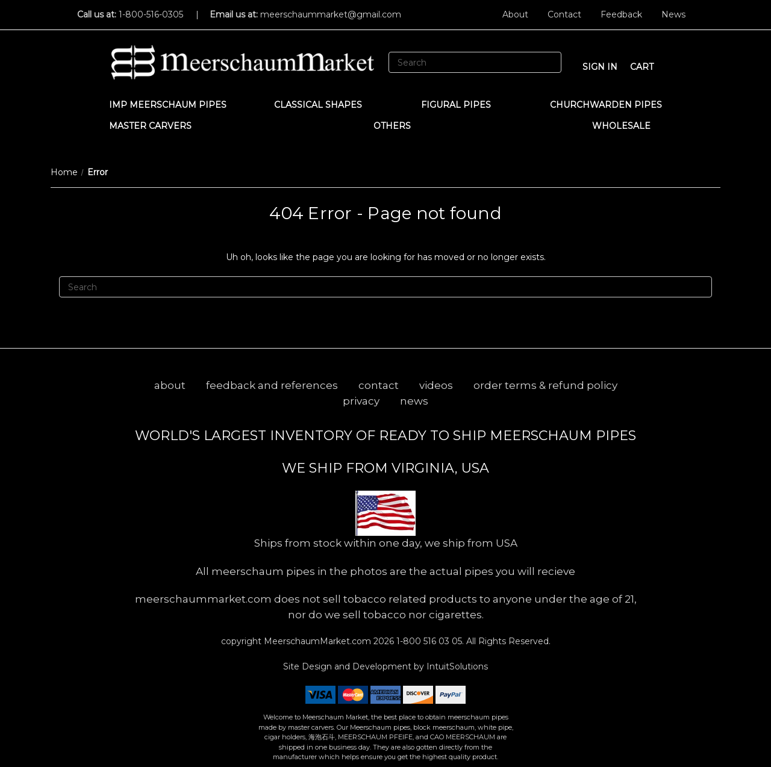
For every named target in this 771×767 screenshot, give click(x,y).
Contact (564, 14)
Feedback (621, 14)
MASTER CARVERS (156, 125)
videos (436, 385)
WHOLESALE (627, 125)
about (170, 385)
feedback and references (272, 385)
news (414, 401)
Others (397, 125)
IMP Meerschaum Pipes (167, 104)
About (515, 14)
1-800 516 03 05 (428, 641)
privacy (361, 401)
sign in (599, 66)
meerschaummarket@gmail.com (330, 14)
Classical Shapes (323, 104)
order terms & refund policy (545, 385)
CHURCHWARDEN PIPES (606, 104)
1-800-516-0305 (151, 14)
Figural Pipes (461, 104)
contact (378, 385)
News (673, 14)
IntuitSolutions (457, 666)
